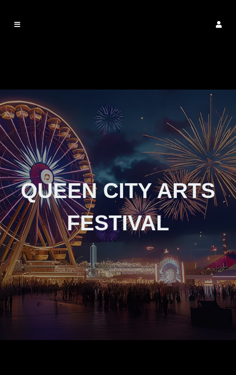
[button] (218, 24)
